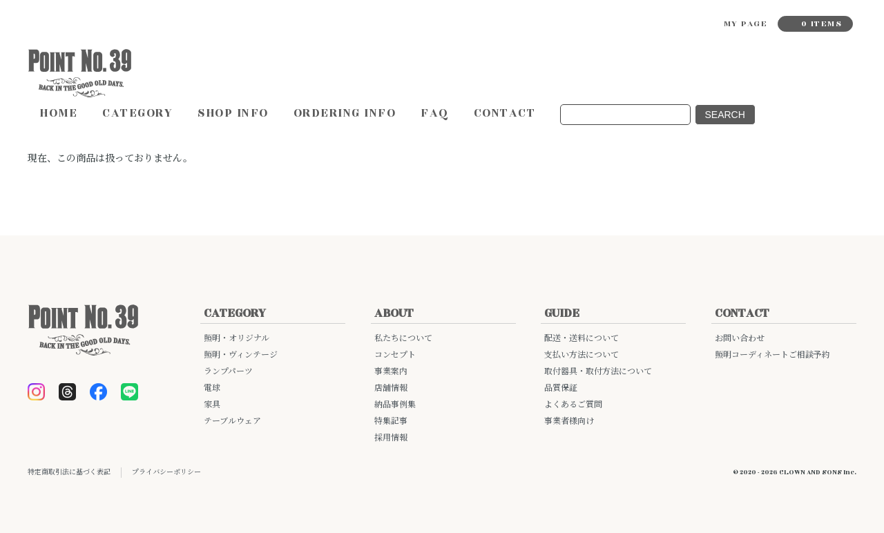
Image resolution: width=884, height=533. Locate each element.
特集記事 (390, 421)
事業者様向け (569, 421)
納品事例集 (395, 405)
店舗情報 (390, 388)
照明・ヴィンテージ (241, 355)
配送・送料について (581, 339)
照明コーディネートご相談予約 (772, 355)
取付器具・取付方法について (598, 372)
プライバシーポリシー (166, 472)
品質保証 (560, 388)
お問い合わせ (740, 339)
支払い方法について (581, 355)
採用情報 (390, 438)
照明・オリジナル (236, 339)
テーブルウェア (232, 421)
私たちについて (403, 339)
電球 (212, 388)
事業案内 (390, 372)
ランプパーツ (228, 372)
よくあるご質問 (573, 405)
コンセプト (395, 355)
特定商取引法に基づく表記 (69, 472)
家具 (212, 405)
